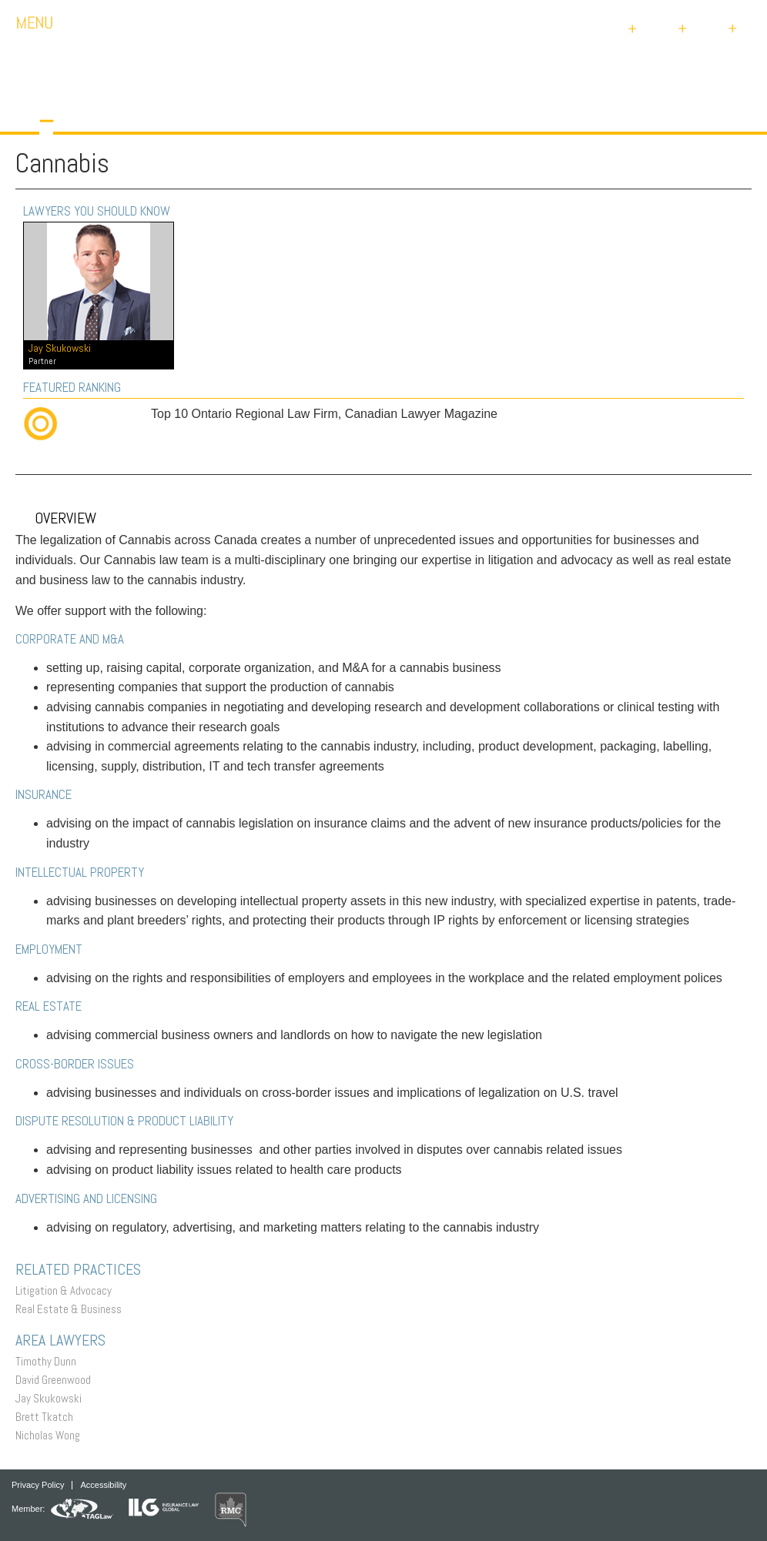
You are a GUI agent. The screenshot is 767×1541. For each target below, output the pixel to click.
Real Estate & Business (72, 1309)
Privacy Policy (38, 1485)
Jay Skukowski (52, 1398)
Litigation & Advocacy (67, 1290)
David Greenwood (57, 1379)
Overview (55, 518)
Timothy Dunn (49, 1361)
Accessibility (103, 1485)
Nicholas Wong (51, 1435)
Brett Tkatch (48, 1416)
